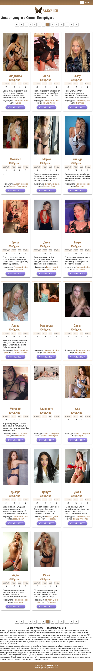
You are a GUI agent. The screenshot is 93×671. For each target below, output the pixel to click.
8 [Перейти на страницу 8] (52, 24)
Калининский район (52, 101)
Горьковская (51, 519)
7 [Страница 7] (47, 24)
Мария (46, 159)
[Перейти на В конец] (76, 24)
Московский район (83, 267)
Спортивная (51, 269)
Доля (77, 492)
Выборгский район (21, 184)
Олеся (77, 325)
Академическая (18, 519)
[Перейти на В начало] (17, 24)
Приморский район (83, 101)
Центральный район (51, 184)
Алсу (77, 76)
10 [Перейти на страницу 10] (61, 24)
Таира (77, 242)
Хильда (77, 159)
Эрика (15, 242)
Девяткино (80, 103)
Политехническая (49, 352)
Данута (46, 492)
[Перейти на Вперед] (71, 24)
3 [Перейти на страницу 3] (30, 24)
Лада (46, 76)
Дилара (15, 492)
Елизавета (46, 409)
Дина (46, 242)
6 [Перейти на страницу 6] (43, 24)
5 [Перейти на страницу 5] (39, 24)
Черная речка (18, 269)
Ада (77, 409)
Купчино (18, 103)
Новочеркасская (20, 352)
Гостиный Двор (49, 186)
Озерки (80, 436)
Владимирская (80, 352)
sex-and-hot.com (51, 665)
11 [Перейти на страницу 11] (67, 24)
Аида (15, 575)
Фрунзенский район (21, 101)
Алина (15, 325)
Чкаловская (20, 436)
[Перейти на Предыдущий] (21, 24)
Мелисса (15, 159)
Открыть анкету (15, 107)
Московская (80, 269)
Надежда (46, 325)
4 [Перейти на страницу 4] (34, 24)
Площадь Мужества (80, 519)
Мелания (15, 409)
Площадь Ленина (49, 103)
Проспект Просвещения (18, 186)
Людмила (15, 76)
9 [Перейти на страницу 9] (56, 24)
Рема (46, 575)
